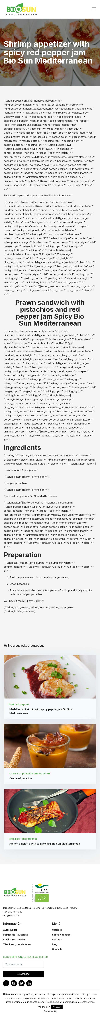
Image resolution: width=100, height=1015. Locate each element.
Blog (54, 945)
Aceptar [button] (57, 1007)
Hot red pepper (19, 704)
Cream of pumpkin (20, 779)
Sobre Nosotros (61, 936)
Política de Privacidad (15, 936)
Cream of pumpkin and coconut (29, 774)
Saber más (50, 1011)
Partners (57, 940)
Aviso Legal (10, 931)
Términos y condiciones (17, 945)
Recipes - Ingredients (23, 840)
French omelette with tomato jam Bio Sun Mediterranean (44, 845)
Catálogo (57, 931)
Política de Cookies (14, 940)
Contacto (57, 950)
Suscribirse (23, 975)
